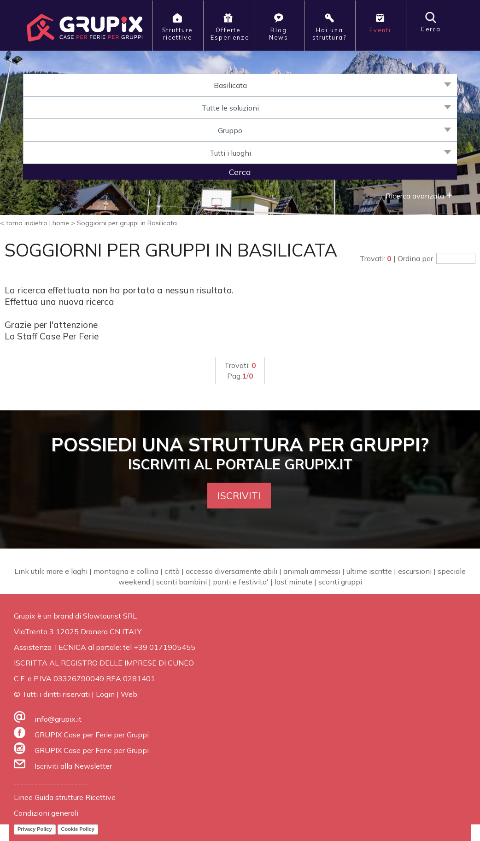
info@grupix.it (58, 719)
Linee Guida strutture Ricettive (65, 797)
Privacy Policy (35, 829)
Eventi (380, 23)
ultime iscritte (369, 571)
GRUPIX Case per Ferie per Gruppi (92, 734)
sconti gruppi (340, 581)
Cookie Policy (77, 829)
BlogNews (278, 26)
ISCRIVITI (239, 496)
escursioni (415, 571)
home (61, 223)
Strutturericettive (177, 26)
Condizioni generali (46, 813)
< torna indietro (23, 223)
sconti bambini (181, 581)
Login (105, 694)
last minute (293, 581)
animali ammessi (311, 571)
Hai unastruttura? (329, 26)
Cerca (431, 22)
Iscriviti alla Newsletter (73, 766)
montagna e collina (126, 571)
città (172, 571)
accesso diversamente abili (231, 571)
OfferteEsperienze (230, 26)
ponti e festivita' (241, 581)
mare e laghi (67, 571)
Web (129, 694)
